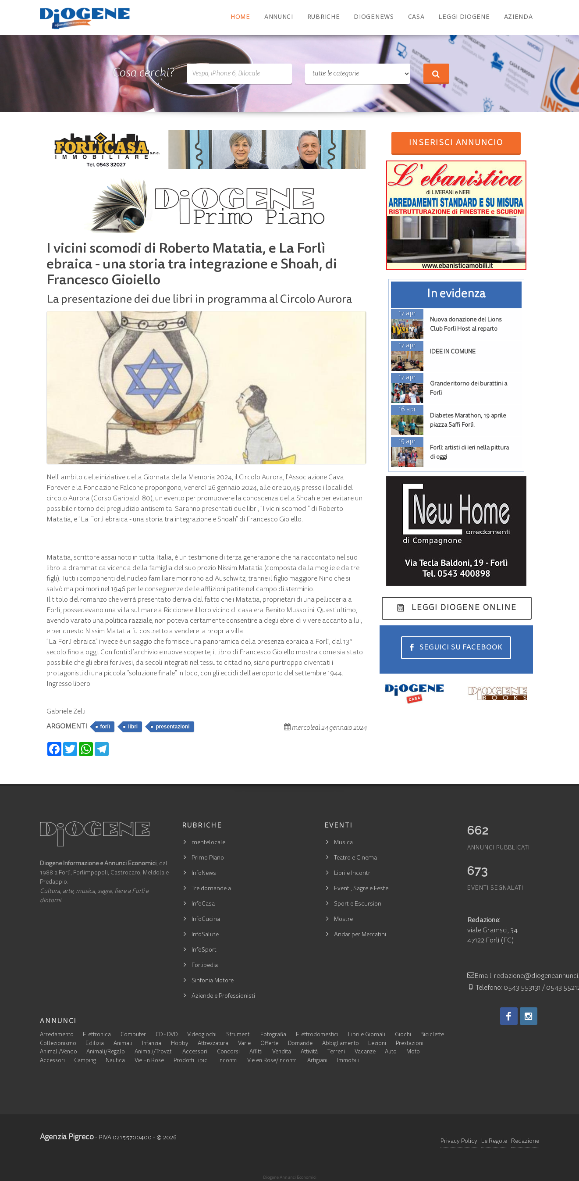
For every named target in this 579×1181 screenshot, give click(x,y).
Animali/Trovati (154, 1052)
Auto (391, 1052)
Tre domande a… (213, 889)
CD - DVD (167, 1035)
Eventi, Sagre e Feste (361, 889)
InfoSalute (205, 935)
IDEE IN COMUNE (453, 352)
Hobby (179, 1044)
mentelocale (208, 843)
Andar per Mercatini (360, 935)
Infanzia (151, 1044)
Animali (123, 1044)
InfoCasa (203, 904)
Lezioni (377, 1044)
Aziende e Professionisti (223, 996)
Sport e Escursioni (358, 904)
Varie (244, 1044)
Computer (133, 1035)
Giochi (403, 1035)
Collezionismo (58, 1044)
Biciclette (432, 1035)
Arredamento (57, 1035)
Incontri (228, 1061)
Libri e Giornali (366, 1035)
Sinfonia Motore (213, 981)
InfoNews (204, 874)
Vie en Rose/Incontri (272, 1061)
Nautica (115, 1061)
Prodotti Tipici (191, 1061)
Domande (300, 1044)
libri (133, 727)
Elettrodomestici (317, 1035)
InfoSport (204, 950)
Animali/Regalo (105, 1052)
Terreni (336, 1052)
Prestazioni (409, 1044)
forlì (105, 727)
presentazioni (172, 727)
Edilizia (94, 1044)
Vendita (281, 1052)
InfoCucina (206, 920)
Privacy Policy (458, 1141)
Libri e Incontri (353, 874)
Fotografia (273, 1035)
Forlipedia (205, 966)
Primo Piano (208, 858)
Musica (343, 843)
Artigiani (317, 1061)
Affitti (256, 1052)
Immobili (348, 1061)
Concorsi (228, 1052)
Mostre (343, 920)
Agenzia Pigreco (67, 1138)
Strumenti (238, 1035)
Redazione (525, 1141)
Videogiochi (202, 1035)
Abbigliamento (340, 1044)
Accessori (194, 1052)
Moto (413, 1052)
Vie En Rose (149, 1061)
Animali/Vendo (58, 1052)
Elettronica (97, 1035)
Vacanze (365, 1052)
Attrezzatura (213, 1044)
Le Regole (494, 1141)
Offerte (269, 1044)
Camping (85, 1061)
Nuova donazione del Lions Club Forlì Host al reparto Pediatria (466, 329)
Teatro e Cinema (355, 858)
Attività (309, 1052)
